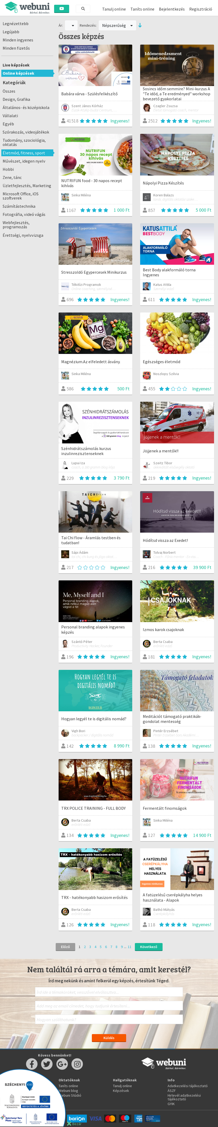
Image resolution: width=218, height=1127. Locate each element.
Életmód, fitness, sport (24, 152)
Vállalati (10, 115)
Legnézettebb (16, 23)
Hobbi (8, 169)
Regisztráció (200, 9)
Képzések (121, 1090)
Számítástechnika (19, 206)
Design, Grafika (16, 99)
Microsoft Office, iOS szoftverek (21, 196)
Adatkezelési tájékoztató (188, 1085)
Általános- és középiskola (26, 107)
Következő (148, 946)
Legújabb (11, 31)
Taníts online (142, 9)
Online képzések (18, 73)
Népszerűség (117, 25)
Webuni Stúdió (70, 1095)
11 (129, 946)
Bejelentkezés (172, 9)
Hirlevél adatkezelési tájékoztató (184, 1097)
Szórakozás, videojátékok (26, 132)
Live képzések (16, 65)
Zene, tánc (12, 177)
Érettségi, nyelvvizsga (23, 235)
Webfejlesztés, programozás (16, 224)
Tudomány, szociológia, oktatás (24, 142)
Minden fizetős (16, 48)
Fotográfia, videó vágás (24, 214)
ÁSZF (172, 1090)
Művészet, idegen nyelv (24, 161)
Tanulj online (114, 9)
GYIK (171, 1103)
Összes (9, 91)
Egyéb (8, 123)
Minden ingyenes (18, 39)
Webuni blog (68, 1090)
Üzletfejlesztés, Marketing (27, 185)
